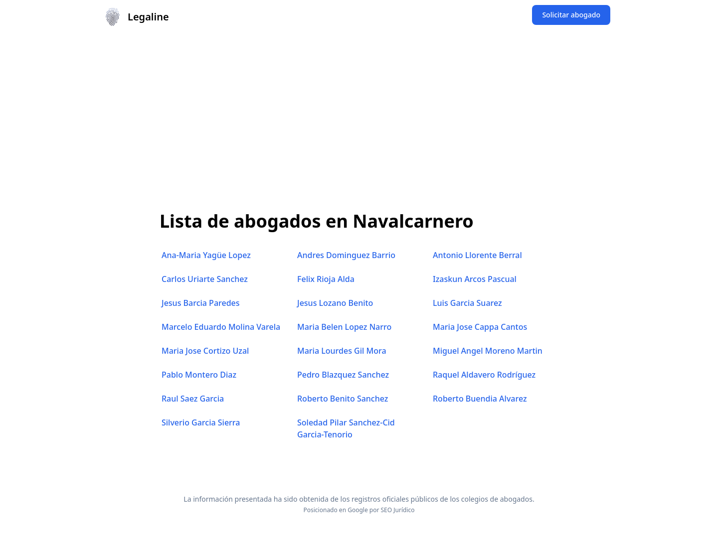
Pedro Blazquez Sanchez (343, 374)
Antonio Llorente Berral (477, 255)
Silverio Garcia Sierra (201, 422)
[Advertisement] (359, 108)
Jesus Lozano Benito (335, 302)
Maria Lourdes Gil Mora (341, 350)
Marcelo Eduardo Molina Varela (221, 326)
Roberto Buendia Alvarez (480, 398)
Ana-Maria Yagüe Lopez (206, 255)
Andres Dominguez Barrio (346, 255)
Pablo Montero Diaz (199, 374)
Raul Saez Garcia (193, 398)
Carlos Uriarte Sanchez (205, 279)
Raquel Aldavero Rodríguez (484, 374)
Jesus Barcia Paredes (201, 302)
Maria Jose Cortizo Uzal (205, 350)
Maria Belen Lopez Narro (344, 326)
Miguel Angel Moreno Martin (487, 350)
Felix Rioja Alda (326, 279)
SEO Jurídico (398, 510)
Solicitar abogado (571, 14)
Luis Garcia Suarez (467, 302)
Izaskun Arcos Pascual (475, 279)
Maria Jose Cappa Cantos (480, 326)
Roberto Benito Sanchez (342, 398)
